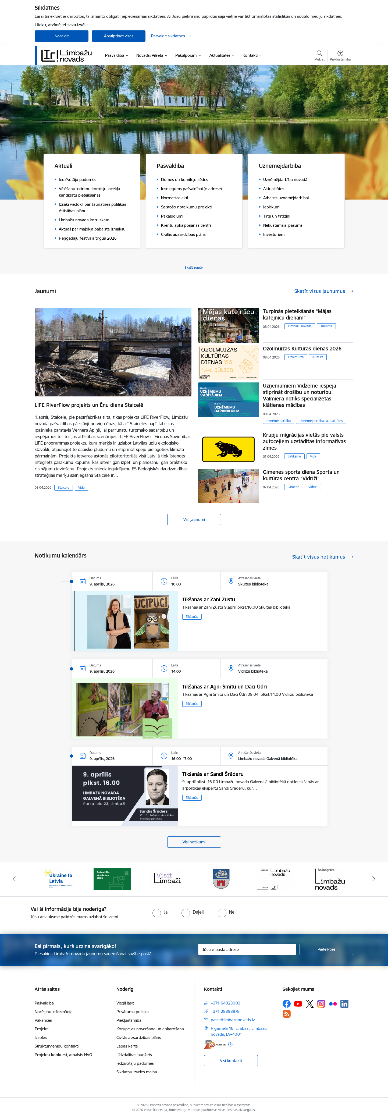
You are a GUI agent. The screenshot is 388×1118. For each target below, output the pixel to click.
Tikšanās (192, 617)
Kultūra (317, 357)
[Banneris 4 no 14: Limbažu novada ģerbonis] (221, 878)
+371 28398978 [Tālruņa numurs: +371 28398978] (225, 1011)
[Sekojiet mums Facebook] (287, 1004)
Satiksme (294, 456)
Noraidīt (62, 35)
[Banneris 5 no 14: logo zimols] (275, 878)
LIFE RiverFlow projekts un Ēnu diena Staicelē (89, 405)
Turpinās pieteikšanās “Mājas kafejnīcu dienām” (297, 314)
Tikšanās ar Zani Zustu (208, 599)
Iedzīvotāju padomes (135, 1063)
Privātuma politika (132, 1011)
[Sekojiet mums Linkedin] (344, 1004)
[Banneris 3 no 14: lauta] (167, 878)
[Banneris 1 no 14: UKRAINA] (58, 878)
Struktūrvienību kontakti (57, 1046)
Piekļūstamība (128, 1020)
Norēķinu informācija (54, 1011)
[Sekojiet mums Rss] (287, 1014)
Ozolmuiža (296, 357)
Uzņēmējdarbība (278, 421)
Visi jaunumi (194, 519)
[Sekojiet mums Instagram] (321, 1004)
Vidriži (313, 487)
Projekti (41, 1028)
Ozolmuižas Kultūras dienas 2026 (302, 348)
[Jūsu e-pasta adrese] (247, 949)
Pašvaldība (44, 1003)
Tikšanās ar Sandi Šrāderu (213, 774)
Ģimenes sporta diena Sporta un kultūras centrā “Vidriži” (301, 475)
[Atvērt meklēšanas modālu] (319, 56)
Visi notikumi (194, 841)
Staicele (63, 487)
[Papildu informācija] (230, 1044)
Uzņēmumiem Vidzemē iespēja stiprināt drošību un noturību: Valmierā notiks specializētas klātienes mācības (299, 395)
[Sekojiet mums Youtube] (298, 1003)
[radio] (160, 912)
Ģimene (294, 487)
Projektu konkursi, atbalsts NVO (63, 1054)
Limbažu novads (300, 326)
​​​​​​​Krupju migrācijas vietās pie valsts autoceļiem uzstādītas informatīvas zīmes (304, 441)
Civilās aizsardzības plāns (138, 1037)
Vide (81, 487)
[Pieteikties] (326, 949)
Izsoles (41, 1037)
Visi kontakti (231, 1060)
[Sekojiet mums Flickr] (333, 1003)
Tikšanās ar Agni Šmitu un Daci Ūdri (224, 686)
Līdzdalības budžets (134, 1054)
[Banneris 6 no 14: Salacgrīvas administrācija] (330, 878)
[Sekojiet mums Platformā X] (310, 1004)
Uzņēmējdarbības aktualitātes (321, 421)
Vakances (43, 1020)
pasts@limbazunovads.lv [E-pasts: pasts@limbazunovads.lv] (233, 1019)
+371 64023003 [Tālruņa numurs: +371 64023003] (225, 1003)
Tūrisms (326, 326)
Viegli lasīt (125, 1003)
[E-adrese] (215, 1044)
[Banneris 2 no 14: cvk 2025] (112, 878)
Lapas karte (127, 1046)
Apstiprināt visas (118, 35)
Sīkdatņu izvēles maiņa (136, 1071)
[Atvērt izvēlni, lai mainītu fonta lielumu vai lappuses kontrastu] (340, 56)
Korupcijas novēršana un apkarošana (150, 1028)
